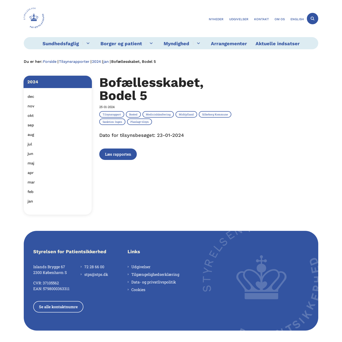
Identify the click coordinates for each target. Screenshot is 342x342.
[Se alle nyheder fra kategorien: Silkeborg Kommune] (215, 114)
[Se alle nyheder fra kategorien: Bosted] (134, 114)
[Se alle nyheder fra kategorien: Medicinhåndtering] (158, 114)
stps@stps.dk (96, 274)
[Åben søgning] (312, 18)
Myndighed (176, 43)
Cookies (138, 289)
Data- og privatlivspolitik (153, 281)
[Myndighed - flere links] (197, 43)
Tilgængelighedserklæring (155, 274)
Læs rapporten (118, 154)
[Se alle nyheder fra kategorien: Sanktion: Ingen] (112, 121)
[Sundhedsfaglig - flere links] (87, 43)
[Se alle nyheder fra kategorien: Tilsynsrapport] (112, 114)
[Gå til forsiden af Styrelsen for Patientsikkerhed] (34, 19)
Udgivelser (141, 266)
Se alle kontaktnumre (58, 306)
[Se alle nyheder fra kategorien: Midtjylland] (187, 114)
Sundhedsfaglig (61, 43)
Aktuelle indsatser (278, 43)
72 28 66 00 (94, 266)
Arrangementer (229, 43)
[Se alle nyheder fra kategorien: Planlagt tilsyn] (140, 121)
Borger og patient (121, 43)
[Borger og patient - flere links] (150, 43)
